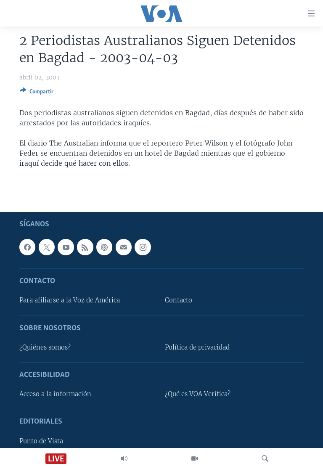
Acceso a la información (55, 394)
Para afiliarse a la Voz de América (69, 300)
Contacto (178, 300)
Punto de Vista (41, 441)
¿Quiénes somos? (45, 347)
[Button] (36, 93)
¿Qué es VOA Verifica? (197, 394)
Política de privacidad (197, 347)
